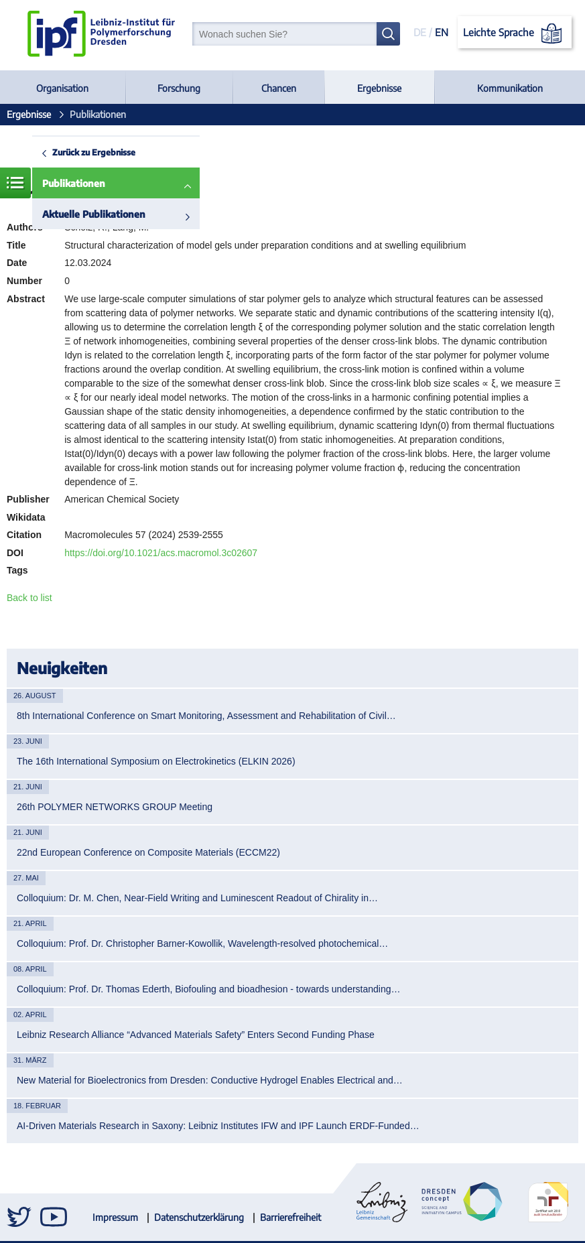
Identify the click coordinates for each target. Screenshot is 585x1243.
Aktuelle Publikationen (93, 214)
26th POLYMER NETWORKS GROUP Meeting (114, 806)
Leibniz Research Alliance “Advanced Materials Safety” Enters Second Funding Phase (196, 1034)
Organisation (62, 88)
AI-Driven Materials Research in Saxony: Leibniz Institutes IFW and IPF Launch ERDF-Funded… (218, 1125)
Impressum (115, 1217)
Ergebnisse (379, 88)
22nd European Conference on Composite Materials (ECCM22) (148, 852)
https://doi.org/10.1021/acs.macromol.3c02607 (160, 552)
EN (441, 32)
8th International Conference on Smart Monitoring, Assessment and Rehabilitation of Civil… (206, 715)
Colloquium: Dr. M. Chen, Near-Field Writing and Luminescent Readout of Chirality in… (197, 898)
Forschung (178, 88)
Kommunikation (510, 88)
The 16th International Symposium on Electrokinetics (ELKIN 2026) (156, 761)
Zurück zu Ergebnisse (93, 152)
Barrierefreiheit (290, 1217)
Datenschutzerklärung (199, 1217)
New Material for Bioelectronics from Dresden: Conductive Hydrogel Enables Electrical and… (210, 1080)
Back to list (29, 597)
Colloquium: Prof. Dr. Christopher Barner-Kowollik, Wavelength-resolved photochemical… (202, 943)
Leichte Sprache (515, 33)
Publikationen (73, 183)
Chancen (278, 88)
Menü (15, 183)
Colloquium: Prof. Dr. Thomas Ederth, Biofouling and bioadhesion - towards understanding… (209, 989)
